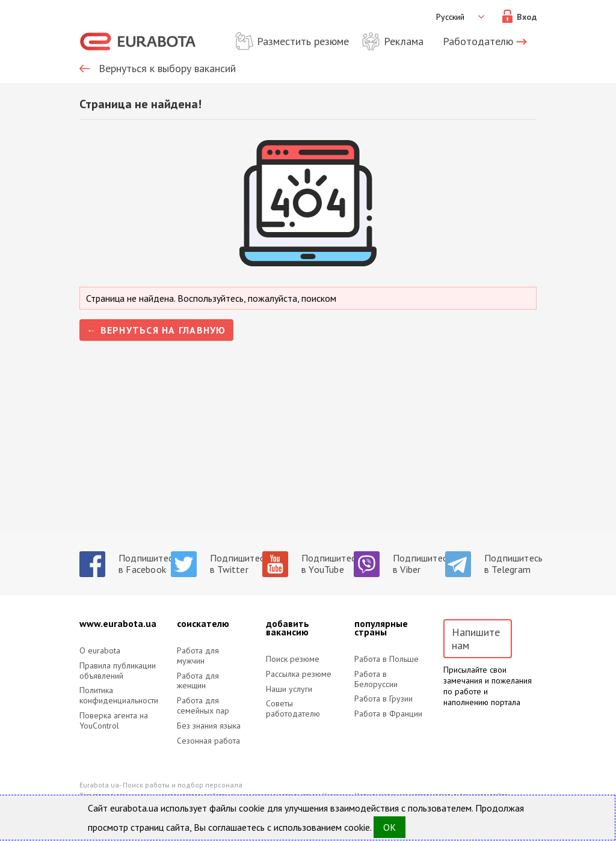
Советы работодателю (293, 709)
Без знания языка (209, 726)
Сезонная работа (208, 741)
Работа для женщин (198, 681)
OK (389, 827)
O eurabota (99, 651)
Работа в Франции (388, 714)
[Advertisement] (308, 449)
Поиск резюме (292, 659)
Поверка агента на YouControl (113, 721)
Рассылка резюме (298, 674)
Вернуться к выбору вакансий (167, 68)
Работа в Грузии (383, 699)
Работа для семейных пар (203, 706)
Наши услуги (289, 689)
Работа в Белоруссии (376, 679)
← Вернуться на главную (156, 330)
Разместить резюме (303, 41)
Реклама (404, 41)
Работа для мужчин (198, 656)
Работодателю (478, 41)
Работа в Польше (386, 659)
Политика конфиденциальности (118, 695)
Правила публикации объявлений (117, 671)
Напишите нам (476, 638)
